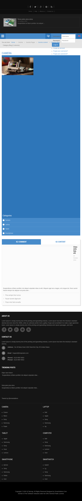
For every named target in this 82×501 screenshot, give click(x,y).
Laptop (7, 224)
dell (46, 412)
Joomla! (20, 493)
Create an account (59, 48)
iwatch (47, 465)
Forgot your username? (60, 51)
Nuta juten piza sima (25, 19)
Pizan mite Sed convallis (13, 302)
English (79, 36)
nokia (5, 475)
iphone (6, 465)
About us (42, 11)
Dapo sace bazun (7, 373)
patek (5, 426)
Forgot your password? (60, 54)
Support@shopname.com (20, 353)
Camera (7, 220)
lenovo (6, 453)
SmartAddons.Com (61, 491)
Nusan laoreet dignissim (13, 299)
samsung (6, 423)
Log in (55, 45)
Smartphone (9, 233)
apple (46, 416)
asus (5, 449)
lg (45, 468)
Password (56, 40)
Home (30, 11)
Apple (5, 439)
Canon (6, 412)
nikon (5, 416)
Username (56, 36)
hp (45, 426)
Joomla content (43, 42)
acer (46, 453)
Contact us (50, 11)
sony (5, 419)
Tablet (7, 229)
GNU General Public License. (55, 493)
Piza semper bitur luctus (13, 295)
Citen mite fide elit (75, 250)
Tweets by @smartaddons (10, 398)
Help (35, 11)
